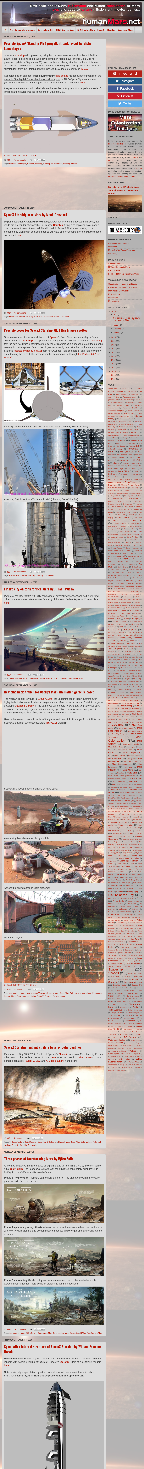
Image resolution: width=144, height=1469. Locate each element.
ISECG (132, 641)
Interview (123, 641)
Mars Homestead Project (133, 761)
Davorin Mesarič (115, 540)
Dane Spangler (125, 531)
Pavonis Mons (113, 883)
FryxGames (124, 594)
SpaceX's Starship (116, 264)
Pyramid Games (24, 705)
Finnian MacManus (115, 586)
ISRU (140, 641)
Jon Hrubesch (134, 662)
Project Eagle (118, 901)
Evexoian (136, 578)
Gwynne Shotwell (114, 619)
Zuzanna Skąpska (127, 1067)
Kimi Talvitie (113, 679)
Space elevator (116, 963)
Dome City (138, 551)
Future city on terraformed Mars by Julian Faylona (39, 588)
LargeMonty (124, 684)
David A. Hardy (133, 537)
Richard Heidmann (122, 917)
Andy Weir (122, 430)
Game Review (114, 597)
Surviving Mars (114, 999)
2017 (113, 368)
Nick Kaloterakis (134, 844)
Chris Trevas (128, 507)
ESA (137, 572)
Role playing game (126, 928)
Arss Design (124, 438)
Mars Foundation (134, 756)
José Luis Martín (127, 668)
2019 (113, 360)
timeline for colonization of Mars (121, 176)
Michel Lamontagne (17, 164)
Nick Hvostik (121, 844)
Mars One (120, 773)
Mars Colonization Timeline (22, 30)
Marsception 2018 (126, 787)
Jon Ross (112, 665)
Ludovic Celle (129, 698)
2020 (113, 356)
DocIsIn (128, 551)
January (117, 332)
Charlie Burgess (133, 498)
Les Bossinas (137, 690)
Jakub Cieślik (135, 646)
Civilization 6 (120, 512)
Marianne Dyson (128, 711)
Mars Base (59, 993)
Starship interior (70, 164)
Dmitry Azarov (116, 548)
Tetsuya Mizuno (116, 1013)
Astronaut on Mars (17, 993)
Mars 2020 (136, 719)
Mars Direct (113, 298)
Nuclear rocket (123, 850)
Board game (131, 469)
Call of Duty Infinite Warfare (118, 488)
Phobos (119, 892)
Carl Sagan (135, 488)
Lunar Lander (113, 703)
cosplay (123, 526)
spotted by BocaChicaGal (28, 350)
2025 (113, 337)
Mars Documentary (124, 750)
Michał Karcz (128, 811)
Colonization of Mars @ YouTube (122, 287)
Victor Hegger (113, 1045)
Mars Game (97, 993)
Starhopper (138, 976)
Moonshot (122, 828)
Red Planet (112, 912)
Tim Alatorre (112, 1032)
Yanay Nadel (112, 1065)
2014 (113, 379)
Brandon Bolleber (114, 477)
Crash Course (135, 526)
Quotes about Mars (115, 904)
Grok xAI (136, 613)
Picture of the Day (59, 678)
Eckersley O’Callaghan (47, 1142)
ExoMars (129, 580)
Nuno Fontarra (137, 850)
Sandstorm (133, 942)
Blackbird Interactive (116, 466)
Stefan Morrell (116, 988)
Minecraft (136, 817)
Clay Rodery (131, 512)
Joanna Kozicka (122, 657)
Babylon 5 (138, 455)
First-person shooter (133, 586)
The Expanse (114, 1015)
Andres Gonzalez (127, 424)
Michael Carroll (134, 809)
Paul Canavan (113, 877)
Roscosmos (130, 934)
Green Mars (134, 610)
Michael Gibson (114, 811)
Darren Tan (138, 534)
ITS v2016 (51, 722)
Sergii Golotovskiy (125, 953)
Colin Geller (138, 518)
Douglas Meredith (134, 556)
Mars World (138, 784)
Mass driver (122, 795)
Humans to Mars (122, 624)
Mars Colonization (30, 678)
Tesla (135, 1007)
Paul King (124, 877)
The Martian (85, 1057)
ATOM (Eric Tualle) (127, 452)
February (118, 329)
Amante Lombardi (126, 419)
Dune (110, 561)
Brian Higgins (125, 479)
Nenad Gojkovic (114, 842)
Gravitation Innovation (117, 610)
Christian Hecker (123, 509)
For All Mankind (116, 591)
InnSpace (111, 632)
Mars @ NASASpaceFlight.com (121, 250)
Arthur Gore (120, 443)
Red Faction (123, 909)
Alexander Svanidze (130, 408)
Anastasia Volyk (125, 421)
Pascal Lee (124, 872)
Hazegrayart (137, 619)
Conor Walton (135, 523)
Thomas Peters (117, 1026)
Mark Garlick (137, 714)
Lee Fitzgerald (134, 687)
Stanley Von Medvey (135, 973)
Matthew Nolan (116, 801)
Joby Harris (136, 657)
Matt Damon (138, 798)
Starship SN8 (137, 985)
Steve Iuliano (129, 990)
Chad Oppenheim (117, 498)
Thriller (129, 1026)
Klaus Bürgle (137, 679)
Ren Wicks (138, 912)
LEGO (110, 690)
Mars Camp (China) (135, 731)
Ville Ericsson (128, 1045)
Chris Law (138, 504)
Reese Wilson (125, 912)
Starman (48, 996)
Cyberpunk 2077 (114, 529)
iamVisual (112, 627)
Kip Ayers (126, 679)
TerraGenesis (124, 1007)
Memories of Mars (118, 809)
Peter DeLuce (116, 885)
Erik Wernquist (118, 572)
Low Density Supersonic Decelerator (129, 695)
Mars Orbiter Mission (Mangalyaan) (121, 776)
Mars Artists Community (118, 291)
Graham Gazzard (132, 608)
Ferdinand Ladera (133, 583)
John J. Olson (121, 662)
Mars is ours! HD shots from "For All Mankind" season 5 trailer (123, 190)
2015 (113, 375)
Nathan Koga (125, 836)
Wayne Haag (137, 1054)
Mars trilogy (116, 784)
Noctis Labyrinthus (126, 847)
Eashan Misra (123, 561)
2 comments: (20, 675)
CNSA (131, 515)
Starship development (52, 164)
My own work (113, 831)
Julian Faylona (15, 678)
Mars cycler (131, 747)
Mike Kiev (136, 814)
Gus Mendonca (133, 616)
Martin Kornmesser (127, 792)
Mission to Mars (113, 820)
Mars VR (127, 784)
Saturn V (111, 944)
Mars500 (114, 787)
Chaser (110, 501)
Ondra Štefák (123, 855)
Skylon (124, 955)
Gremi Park (112, 613)
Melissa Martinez (123, 806)
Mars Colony (44, 678)
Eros (129, 572)
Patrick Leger (135, 874)
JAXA (120, 651)
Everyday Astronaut (122, 578)
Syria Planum (130, 999)
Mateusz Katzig (134, 795)
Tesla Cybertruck (115, 1010)
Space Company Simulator (132, 961)
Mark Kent (116, 717)
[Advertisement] (54, 187)
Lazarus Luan (121, 687)
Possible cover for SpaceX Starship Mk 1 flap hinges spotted (46, 330)
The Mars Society (129, 1018)
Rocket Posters (113, 925)
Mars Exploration (72, 1333)
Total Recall (137, 1034)
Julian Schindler (134, 670)
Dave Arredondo (117, 537)
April (116, 315)
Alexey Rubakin (133, 411)
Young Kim (123, 1065)
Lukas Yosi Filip (120, 700)
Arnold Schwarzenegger (131, 435)
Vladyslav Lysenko (124, 1048)
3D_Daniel (125, 389)
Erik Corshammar (118, 570)
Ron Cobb (121, 931)
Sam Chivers (122, 939)
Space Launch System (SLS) (122, 966)
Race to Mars (131, 904)
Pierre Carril (112, 898)
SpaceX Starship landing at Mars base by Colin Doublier (42, 1047)
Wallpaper (133, 1051)
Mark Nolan (129, 717)
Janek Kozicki (128, 649)
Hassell (61, 1142)
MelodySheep (137, 806)
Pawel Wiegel (125, 883)
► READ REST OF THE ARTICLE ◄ (20, 156)
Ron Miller (131, 931)
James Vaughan (114, 649)
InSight (121, 632)
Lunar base (133, 700)
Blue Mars (132, 466)
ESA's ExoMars (115, 270)
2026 (113, 311)
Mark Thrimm (123, 719)
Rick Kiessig (115, 920)
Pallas (130, 869)
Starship (111, 30)
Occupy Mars (44, 699)
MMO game (126, 820)
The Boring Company (132, 1013)
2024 (113, 341)
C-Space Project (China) (130, 485)
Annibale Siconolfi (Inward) (118, 432)
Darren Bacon (126, 534)
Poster (139, 898)
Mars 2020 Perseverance (118, 722)
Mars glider (131, 759)
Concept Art (135, 520)
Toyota (115, 1037)
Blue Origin (119, 469)
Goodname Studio (115, 608)
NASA (83, 1333)
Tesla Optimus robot (135, 1010)
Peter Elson (130, 885)
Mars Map (127, 767)
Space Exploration (133, 963)
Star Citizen (115, 976)
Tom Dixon (136, 1032)
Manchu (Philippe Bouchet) (128, 708)
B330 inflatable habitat (124, 455)
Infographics (42, 1333)
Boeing (137, 471)
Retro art (115, 914)
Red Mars (135, 909)
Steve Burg (118, 990)
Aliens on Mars (124, 416)
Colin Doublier (30, 1142)
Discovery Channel (122, 545)
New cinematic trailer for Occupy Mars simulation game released (49, 691)
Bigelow (116, 463)
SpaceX (100, 30)
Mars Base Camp (126, 728)
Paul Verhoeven (136, 877)
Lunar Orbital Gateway (131, 703)
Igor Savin (130, 627)
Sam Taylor (135, 939)
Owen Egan (125, 866)
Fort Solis (135, 591)
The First (128, 1015)
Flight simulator (119, 589)
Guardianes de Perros (116, 616)
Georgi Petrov (126, 602)
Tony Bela (124, 1034)
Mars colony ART (45, 30)
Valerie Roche (135, 1040)
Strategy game (133, 993)
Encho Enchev (123, 567)
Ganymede (128, 597)
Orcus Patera (121, 864)
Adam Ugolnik (113, 397)
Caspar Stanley (116, 496)
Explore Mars (114, 294)
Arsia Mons (112, 438)
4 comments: (20, 989)
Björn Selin (16, 1169)
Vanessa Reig (134, 1043)
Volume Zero (137, 1048)
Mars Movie (128, 770)
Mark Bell (125, 714)
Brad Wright (136, 474)
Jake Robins (122, 646)
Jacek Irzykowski (117, 643)
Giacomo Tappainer (121, 605)
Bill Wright (125, 463)
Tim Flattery (124, 1032)
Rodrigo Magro (128, 925)
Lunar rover (112, 706)
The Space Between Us (133, 1024)
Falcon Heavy (119, 583)
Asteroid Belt (134, 446)
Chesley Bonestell (123, 501)
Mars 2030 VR (137, 722)
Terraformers (117, 1004)
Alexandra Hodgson (116, 411)
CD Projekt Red (129, 496)
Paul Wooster (116, 880)
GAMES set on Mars (86, 30)
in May (84, 69)
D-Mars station (129, 529)
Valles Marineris (115, 1043)
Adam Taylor (135, 394)
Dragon (125, 559)
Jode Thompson (114, 660)
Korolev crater (134, 681)
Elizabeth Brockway (128, 564)
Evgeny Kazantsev (115, 580)
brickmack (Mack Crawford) (21, 317)
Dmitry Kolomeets (132, 548)
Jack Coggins (130, 643)
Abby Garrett (131, 391)
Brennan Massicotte (132, 477)
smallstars (120, 958)
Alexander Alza (123, 405)
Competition (117, 520)
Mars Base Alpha (125, 30)
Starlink (125, 979)
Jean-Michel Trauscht (132, 651)
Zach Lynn (114, 1067)
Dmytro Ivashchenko (115, 551)
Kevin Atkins (126, 676)
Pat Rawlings (122, 874)
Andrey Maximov (126, 427)
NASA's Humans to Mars (119, 267)
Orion (132, 864)
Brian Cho (112, 479)
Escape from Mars (115, 575)
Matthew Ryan (129, 801)
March (117, 325)
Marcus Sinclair (113, 711)
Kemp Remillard (114, 673)
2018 (113, 364)
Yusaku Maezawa (136, 1065)
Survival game (59, 996)
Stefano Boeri (128, 988)
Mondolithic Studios (119, 822)
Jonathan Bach (125, 665)
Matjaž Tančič (113, 798)
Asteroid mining (115, 449)
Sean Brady (124, 947)
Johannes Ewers (129, 660)
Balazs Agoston (118, 457)
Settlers (137, 953)
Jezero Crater (130, 654)
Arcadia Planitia (113, 435)
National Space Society (131, 839)
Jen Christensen (114, 654)
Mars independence (121, 764)
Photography (132, 892)
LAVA (110, 687)
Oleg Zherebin (128, 853)
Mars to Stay (113, 301)
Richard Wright (137, 917)
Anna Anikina (134, 430)
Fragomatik (112, 594)
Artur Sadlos (120, 446)
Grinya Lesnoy (125, 613)
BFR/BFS (137, 460)
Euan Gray (129, 575)
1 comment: (19, 1138)
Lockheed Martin (118, 692)
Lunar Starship (126, 706)
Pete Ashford (137, 883)
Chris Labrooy (128, 504)
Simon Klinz (112, 955)
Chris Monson (116, 507)
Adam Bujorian (121, 394)
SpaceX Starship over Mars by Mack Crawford (35, 214)
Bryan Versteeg (131, 482)
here (82, 82)
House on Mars (119, 621)
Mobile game (137, 820)
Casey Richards (136, 493)
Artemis (121, 440)
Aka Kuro (139, 400)
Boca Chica (14, 575)
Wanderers (126, 1054)
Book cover (112, 474)
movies (135, 157)
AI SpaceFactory (55, 1061)
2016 (113, 371)
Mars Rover (136, 778)
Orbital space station (129, 861)
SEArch (136, 947)
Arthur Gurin (131, 443)
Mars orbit (38, 317)
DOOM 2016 (128, 553)
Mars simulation (119, 781)
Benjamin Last (124, 460)
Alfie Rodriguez (129, 413)
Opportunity (112, 861)
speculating (96, 340)
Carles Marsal (113, 490)
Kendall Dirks (129, 673)
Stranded (120, 993)
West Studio (129, 1056)
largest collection (115, 144)
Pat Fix (134, 872)
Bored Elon (124, 474)
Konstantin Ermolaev (118, 681)
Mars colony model (131, 744)
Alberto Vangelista (117, 402)
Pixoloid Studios (127, 898)
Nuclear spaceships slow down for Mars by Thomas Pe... (126, 319)
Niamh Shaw (130, 842)
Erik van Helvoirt (135, 570)
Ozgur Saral (138, 866)
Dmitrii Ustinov (137, 545)
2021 (113, 352)
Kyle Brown (112, 684)
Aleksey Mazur (131, 402)
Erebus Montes (137, 567)
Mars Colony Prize (115, 747)
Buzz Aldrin (112, 485)
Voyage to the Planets (118, 1051)
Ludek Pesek (116, 698)
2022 (113, 349)
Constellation (112, 526)
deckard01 (133, 540)
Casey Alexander (122, 493)
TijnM (138, 1029)
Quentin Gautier (133, 901)
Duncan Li (136, 559)
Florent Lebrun (134, 589)
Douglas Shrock (113, 559)
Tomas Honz (112, 1034)
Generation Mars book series (129, 599)
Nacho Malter (127, 831)
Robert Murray (122, 923)
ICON (121, 627)
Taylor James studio (124, 1001)
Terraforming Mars (75, 678)
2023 (113, 345)
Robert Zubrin (135, 923)
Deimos (128, 542)
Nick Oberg (112, 847)
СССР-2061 (120, 1070)
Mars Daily (112, 253)
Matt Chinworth (126, 798)
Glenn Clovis (135, 605)
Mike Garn (125, 814)
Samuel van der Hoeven (117, 942)
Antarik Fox (135, 432)
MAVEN (134, 803)
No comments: (20, 160)
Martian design (118, 790)
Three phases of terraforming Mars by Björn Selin (38, 1158)
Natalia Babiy (117, 834)
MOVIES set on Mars (65, 30)
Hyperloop (135, 624)
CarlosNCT (128, 490)
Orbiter (110, 864)
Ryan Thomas (127, 936)
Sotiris (130, 958)
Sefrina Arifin (129, 950)
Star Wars (127, 976)
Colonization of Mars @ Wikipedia (122, 284)
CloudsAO (121, 515)
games (111, 160)
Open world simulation (26, 996)
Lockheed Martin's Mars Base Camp (123, 274)
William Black (124, 1059)
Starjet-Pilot (115, 979)
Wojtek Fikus (134, 1062)
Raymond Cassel (124, 906)
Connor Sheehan (120, 523)
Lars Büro (136, 684)
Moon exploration (125, 825)
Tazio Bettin (138, 1001)
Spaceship (48, 317)
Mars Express (119, 756)
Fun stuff (135, 594)
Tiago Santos (127, 1029)
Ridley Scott (128, 920)
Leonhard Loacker (123, 690)
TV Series (130, 1037)
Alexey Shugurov (114, 413)
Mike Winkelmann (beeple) (118, 817)
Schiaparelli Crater (125, 944)
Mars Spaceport (135, 781)
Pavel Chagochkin (132, 880)
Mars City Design (118, 734)
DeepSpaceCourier (114, 542)
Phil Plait (118, 888)
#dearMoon (112, 389)
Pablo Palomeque (117, 869)
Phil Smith (129, 888)
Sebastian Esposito (115, 950)
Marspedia (112, 247)
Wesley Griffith (116, 1056)
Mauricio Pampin (122, 803)
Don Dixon (115, 553)
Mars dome (86, 993)
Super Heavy (114, 996)
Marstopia (138, 787)
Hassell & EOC (32, 1061)
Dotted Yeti (120, 556)
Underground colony (117, 1040)
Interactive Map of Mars (118, 243)
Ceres (140, 496)
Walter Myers (113, 1054)
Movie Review (134, 828)
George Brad (113, 602)
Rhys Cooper (128, 914)
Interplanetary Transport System (40, 993)
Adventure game (129, 397)
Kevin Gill (136, 676)
